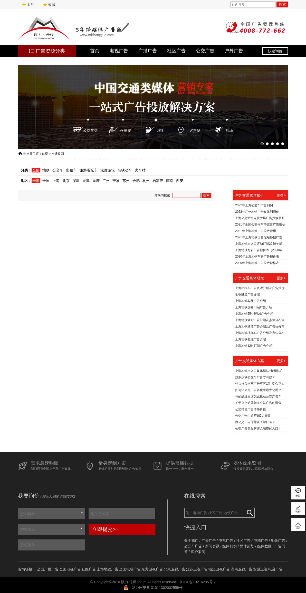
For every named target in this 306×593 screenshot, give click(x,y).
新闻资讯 (212, 546)
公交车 (57, 170)
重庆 (96, 181)
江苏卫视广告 (197, 569)
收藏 (49, 5)
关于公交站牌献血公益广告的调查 (258, 403)
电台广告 (275, 569)
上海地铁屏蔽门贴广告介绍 (253, 307)
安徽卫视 (260, 569)
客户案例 (198, 552)
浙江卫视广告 (219, 569)
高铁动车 (125, 170)
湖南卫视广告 (241, 569)
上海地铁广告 (107, 569)
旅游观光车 (89, 170)
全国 (46, 181)
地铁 (46, 170)
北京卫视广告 (174, 569)
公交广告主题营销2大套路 (253, 415)
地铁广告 (278, 540)
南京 (169, 181)
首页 (94, 50)
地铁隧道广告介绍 (247, 294)
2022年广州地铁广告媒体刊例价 (257, 211)
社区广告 (176, 50)
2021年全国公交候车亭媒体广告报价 (260, 224)
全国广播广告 (48, 569)
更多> (281, 195)
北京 (66, 181)
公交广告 (205, 50)
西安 (179, 181)
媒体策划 (247, 546)
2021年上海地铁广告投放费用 (255, 231)
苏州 (126, 181)
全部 (36, 170)
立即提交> (104, 529)
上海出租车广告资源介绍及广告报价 (259, 288)
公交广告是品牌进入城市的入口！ (258, 428)
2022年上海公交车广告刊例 (254, 205)
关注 (28, 5)
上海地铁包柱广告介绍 (250, 339)
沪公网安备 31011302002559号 (157, 588)
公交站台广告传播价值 (250, 409)
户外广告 (234, 50)
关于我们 (191, 540)
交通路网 (58, 154)
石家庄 (157, 181)
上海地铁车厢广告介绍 (250, 301)
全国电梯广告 (130, 569)
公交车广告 (193, 546)
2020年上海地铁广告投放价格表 (257, 263)
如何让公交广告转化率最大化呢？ (258, 390)
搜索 (282, 4)
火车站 (140, 170)
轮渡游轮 (107, 170)
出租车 (71, 170)
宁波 (116, 181)
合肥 (136, 181)
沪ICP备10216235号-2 (198, 582)
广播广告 (147, 50)
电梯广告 (261, 540)
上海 (56, 181)
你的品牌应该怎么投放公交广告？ (258, 396)
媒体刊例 (229, 546)
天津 (86, 181)
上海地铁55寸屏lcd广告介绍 (254, 313)
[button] (262, 143)
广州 (106, 181)
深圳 (76, 181)
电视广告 (119, 50)
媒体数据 (264, 546)
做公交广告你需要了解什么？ (255, 422)
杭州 (146, 181)
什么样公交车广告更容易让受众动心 (259, 383)
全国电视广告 (70, 569)
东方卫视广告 (152, 569)
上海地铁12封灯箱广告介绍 (253, 345)
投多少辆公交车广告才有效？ (255, 377)
